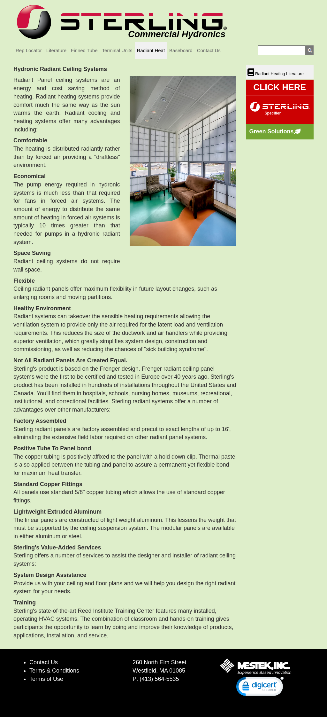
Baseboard (181, 50)
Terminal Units (117, 50)
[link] (260, 687)
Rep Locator (29, 50)
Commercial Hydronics (176, 34)
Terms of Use (46, 679)
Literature (56, 50)
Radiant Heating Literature (279, 73)
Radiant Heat (151, 50)
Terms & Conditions (54, 670)
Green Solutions (271, 131)
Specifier (273, 113)
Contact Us (209, 50)
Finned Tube (84, 50)
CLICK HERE (279, 87)
